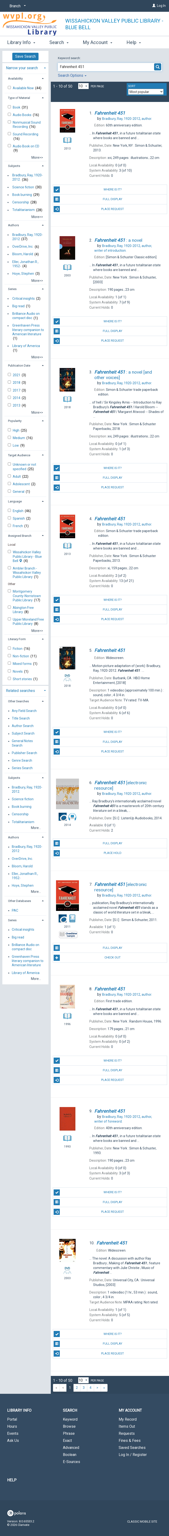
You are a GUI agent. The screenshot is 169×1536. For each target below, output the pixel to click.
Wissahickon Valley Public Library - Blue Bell (114, 24)
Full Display (88, 199)
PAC (15, 910)
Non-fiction (21, 656)
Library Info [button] (21, 41)
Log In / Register (133, 1454)
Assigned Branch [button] (19, 536)
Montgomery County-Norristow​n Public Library (27, 596)
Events (12, 1433)
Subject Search (23, 734)
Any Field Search (24, 711)
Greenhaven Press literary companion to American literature (28, 330)
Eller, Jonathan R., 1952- (25, 264)
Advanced (71, 1447)
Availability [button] (15, 78)
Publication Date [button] (19, 365)
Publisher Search (24, 753)
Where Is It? (87, 189)
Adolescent (21, 484)
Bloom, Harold (22, 254)
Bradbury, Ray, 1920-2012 (27, 237)
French (18, 526)
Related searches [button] (20, 690)
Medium (19, 438)
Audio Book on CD (26, 146)
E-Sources (71, 1461)
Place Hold (87, 853)
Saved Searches (132, 1447)
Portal (12, 1419)
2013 (17, 405)
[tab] (25, 67)
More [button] (135, 42)
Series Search (22, 768)
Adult (17, 476)
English (18, 511)
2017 (17, 390)
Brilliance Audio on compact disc (26, 316)
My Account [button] (97, 41)
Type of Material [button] (19, 98)
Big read (18, 306)
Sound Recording (25, 134)
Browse (69, 1426)
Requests (127, 1433)
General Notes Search (22, 743)
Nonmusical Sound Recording (27, 125)
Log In (161, 6)
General (19, 491)
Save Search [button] (25, 56)
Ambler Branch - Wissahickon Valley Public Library (27, 572)
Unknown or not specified (24, 467)
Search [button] (58, 41)
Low (16, 445)
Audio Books (22, 115)
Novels (18, 671)
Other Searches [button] (18, 701)
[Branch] (16, 6)
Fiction (18, 649)
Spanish (19, 518)
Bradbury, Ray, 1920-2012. (27, 178)
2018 (17, 382)
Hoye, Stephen (23, 273)
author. (127, 119)
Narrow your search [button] (22, 68)
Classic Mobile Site (142, 1521)
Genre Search (22, 760)
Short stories (23, 679)
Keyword (70, 1419)
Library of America (26, 346)
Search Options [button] (72, 75)
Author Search (23, 726)
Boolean (69, 1454)
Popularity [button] (15, 421)
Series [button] (12, 289)
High (16, 430)
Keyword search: (69, 58)
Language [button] (15, 501)
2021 (17, 375)
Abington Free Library (23, 610)
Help (12, 1480)
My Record (128, 1419)
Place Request (89, 209)
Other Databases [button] (19, 901)
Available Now (24, 88)
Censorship (20, 202)
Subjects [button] (14, 166)
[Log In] (154, 6)
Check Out (87, 958)
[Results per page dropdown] (83, 86)
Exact (67, 1440)
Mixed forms (22, 664)
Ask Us (13, 1440)
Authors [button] (13, 225)
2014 (17, 398)
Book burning (22, 195)
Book (17, 107)
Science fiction (23, 187)
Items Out (127, 1426)
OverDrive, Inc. (22, 247)
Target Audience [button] (19, 455)
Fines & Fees (130, 1440)
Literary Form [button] (17, 639)
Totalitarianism (23, 210)
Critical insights (23, 298)
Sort (131, 86)
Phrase (69, 1433)
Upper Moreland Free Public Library (28, 622)
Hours (12, 1426)
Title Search (21, 718)
